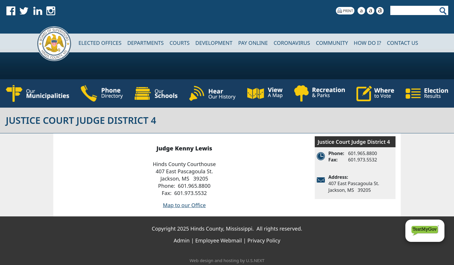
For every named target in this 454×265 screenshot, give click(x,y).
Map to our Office (184, 205)
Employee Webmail (218, 240)
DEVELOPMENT (214, 42)
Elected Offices (100, 42)
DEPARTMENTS (145, 42)
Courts (179, 42)
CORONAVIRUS (292, 42)
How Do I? (367, 42)
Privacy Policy (264, 240)
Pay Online (253, 42)
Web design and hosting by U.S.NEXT (227, 260)
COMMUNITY (332, 42)
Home (50, 43)
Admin (182, 240)
